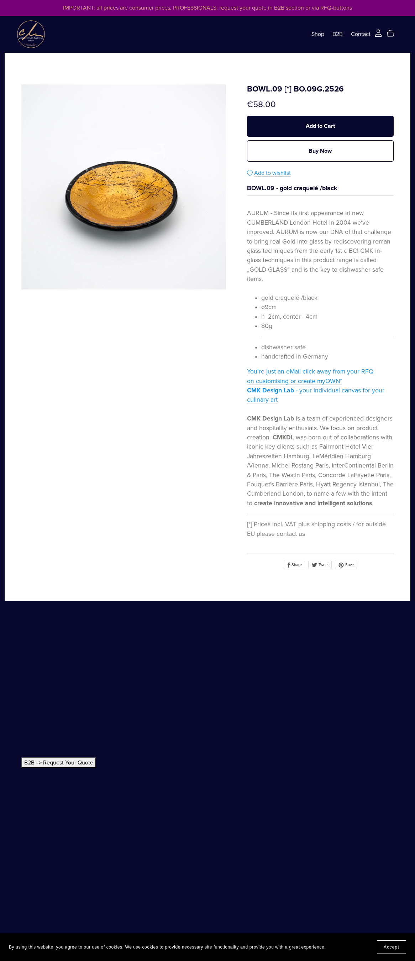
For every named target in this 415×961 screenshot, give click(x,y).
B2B (337, 34)
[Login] (378, 32)
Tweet (320, 565)
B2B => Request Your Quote (58, 762)
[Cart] (393, 33)
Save (346, 565)
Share (294, 565)
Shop (317, 34)
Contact (361, 34)
